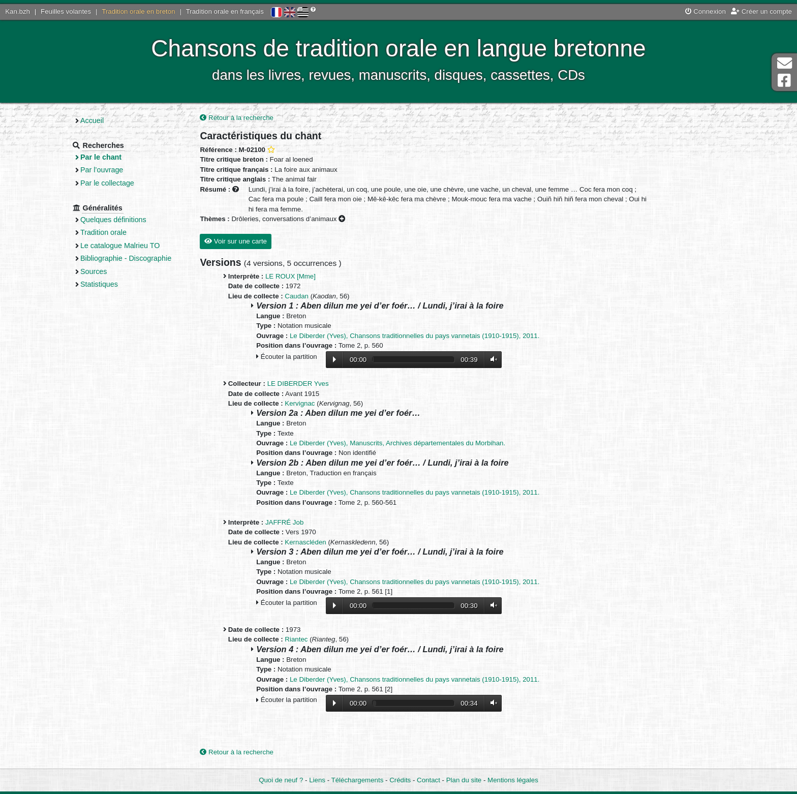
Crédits (400, 780)
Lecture (337, 359)
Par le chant (107, 157)
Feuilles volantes (66, 11)
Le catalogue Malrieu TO (126, 245)
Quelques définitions (119, 220)
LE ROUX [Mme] (294, 276)
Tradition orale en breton (138, 11)
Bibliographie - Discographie (131, 258)
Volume (495, 359)
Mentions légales (512, 780)
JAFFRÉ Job (288, 522)
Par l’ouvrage (107, 170)
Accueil (98, 120)
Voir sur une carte (239, 242)
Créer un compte (761, 11)
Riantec (299, 640)
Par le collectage (113, 183)
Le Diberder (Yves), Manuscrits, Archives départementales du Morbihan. (401, 443)
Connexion (705, 11)
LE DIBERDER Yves (301, 384)
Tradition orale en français (225, 11)
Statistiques (105, 284)
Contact (428, 780)
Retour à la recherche (240, 117)
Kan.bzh (17, 11)
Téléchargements (357, 780)
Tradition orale (109, 232)
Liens (317, 780)
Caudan (300, 296)
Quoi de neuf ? (281, 780)
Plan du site (463, 780)
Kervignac (303, 403)
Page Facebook (784, 80)
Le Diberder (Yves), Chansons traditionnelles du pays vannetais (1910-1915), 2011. (418, 336)
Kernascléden (308, 542)
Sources (99, 271)
